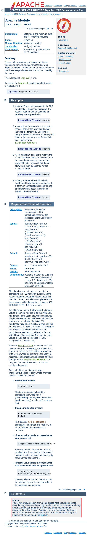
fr (52, 29)
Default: (14, 253)
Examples (63, 40)
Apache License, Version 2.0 (34, 526)
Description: (11, 34)
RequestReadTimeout (67, 48)
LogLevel (26, 78)
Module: (14, 271)
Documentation (33, 14)
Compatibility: (12, 49)
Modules (48, 6)
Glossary (73, 6)
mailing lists (42, 515)
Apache (8, 14)
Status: (8, 40)
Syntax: (13, 224)
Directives (58, 6)
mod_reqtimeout (37, 422)
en (47, 29)
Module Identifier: (14, 43)
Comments (64, 71)
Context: (14, 265)
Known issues (65, 59)
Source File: (11, 46)
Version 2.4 (47, 14)
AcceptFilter (25, 346)
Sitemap (82, 6)
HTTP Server (19, 14)
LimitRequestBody (25, 143)
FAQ (66, 6)
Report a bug (64, 63)
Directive (45, 204)
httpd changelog (66, 56)
